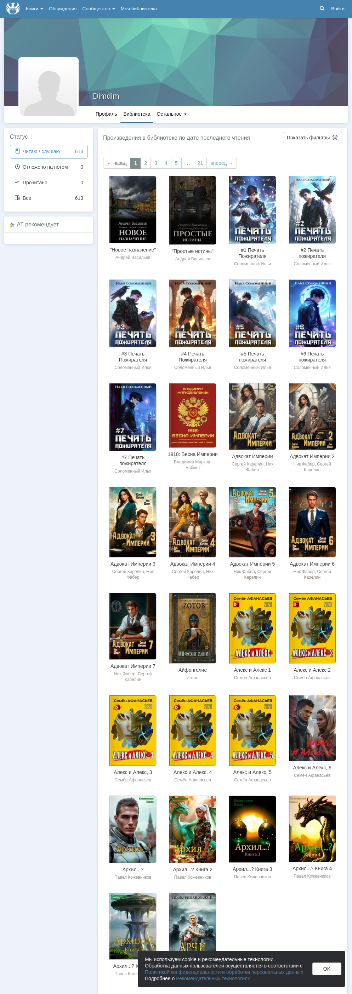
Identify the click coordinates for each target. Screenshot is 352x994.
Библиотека (136, 114)
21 (200, 163)
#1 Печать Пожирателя (252, 253)
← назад (117, 163)
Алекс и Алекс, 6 (312, 767)
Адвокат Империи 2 (312, 456)
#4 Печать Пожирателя (192, 357)
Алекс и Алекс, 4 (193, 772)
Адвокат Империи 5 (252, 564)
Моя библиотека (139, 8)
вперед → (221, 163)
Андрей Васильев (133, 257)
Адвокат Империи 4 (192, 564)
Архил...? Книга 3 (252, 869)
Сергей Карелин (247, 464)
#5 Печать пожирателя (252, 357)
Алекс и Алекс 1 (252, 670)
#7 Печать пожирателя (133, 460)
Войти (338, 8)
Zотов (192, 677)
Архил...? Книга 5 (133, 966)
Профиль (106, 114)
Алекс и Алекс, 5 (252, 772)
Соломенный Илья (252, 263)
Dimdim (106, 96)
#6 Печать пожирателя (312, 357)
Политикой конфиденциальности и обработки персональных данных (224, 972)
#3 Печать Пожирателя (133, 357)
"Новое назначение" (133, 250)
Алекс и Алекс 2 (312, 670)
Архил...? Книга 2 (192, 869)
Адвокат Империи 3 (132, 564)
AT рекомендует (38, 224)
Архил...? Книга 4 (312, 868)
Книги (34, 8)
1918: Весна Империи (193, 454)
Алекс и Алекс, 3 (133, 772)
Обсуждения (62, 8)
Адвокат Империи (252, 456)
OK (326, 969)
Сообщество (99, 8)
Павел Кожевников (133, 877)
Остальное (172, 114)
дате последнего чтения (218, 138)
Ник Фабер (304, 464)
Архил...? (133, 869)
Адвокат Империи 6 (312, 564)
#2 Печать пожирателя (312, 253)
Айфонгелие (192, 670)
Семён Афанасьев (252, 677)
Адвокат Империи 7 (132, 666)
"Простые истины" (193, 251)
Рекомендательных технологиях (213, 978)
